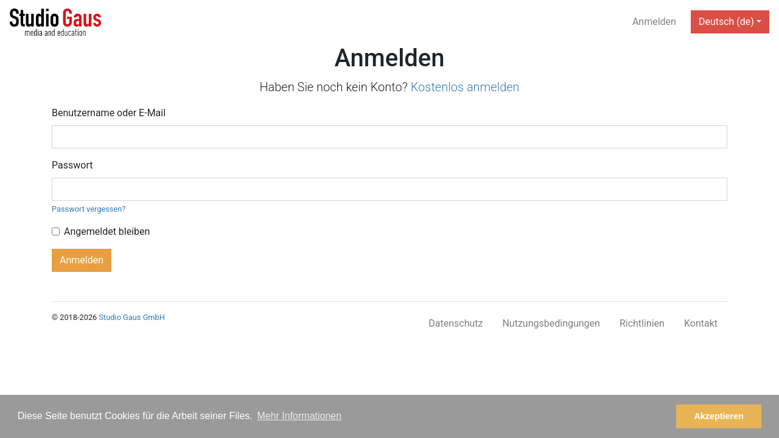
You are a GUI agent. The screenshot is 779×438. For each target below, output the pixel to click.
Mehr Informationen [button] (299, 416)
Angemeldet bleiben (107, 231)
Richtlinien (642, 323)
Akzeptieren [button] (719, 416)
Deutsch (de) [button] (726, 21)
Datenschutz (455, 323)
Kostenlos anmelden (465, 87)
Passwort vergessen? (88, 209)
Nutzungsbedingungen (550, 323)
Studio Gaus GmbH (131, 317)
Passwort (72, 165)
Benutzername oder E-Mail (109, 113)
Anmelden (654, 21)
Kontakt (701, 323)
